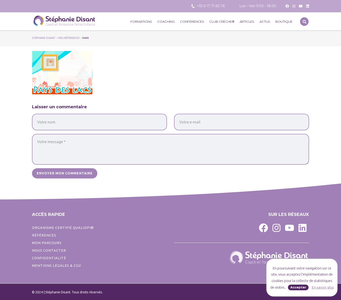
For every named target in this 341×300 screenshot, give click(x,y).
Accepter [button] (298, 287)
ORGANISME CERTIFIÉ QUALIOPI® (63, 228)
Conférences (192, 21)
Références (44, 235)
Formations (141, 21)
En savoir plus (323, 287)
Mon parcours (47, 243)
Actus (265, 21)
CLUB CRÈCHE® (221, 21)
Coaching (166, 21)
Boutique (283, 21)
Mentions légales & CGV (56, 266)
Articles (247, 21)
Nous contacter (49, 250)
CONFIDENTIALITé (49, 258)
